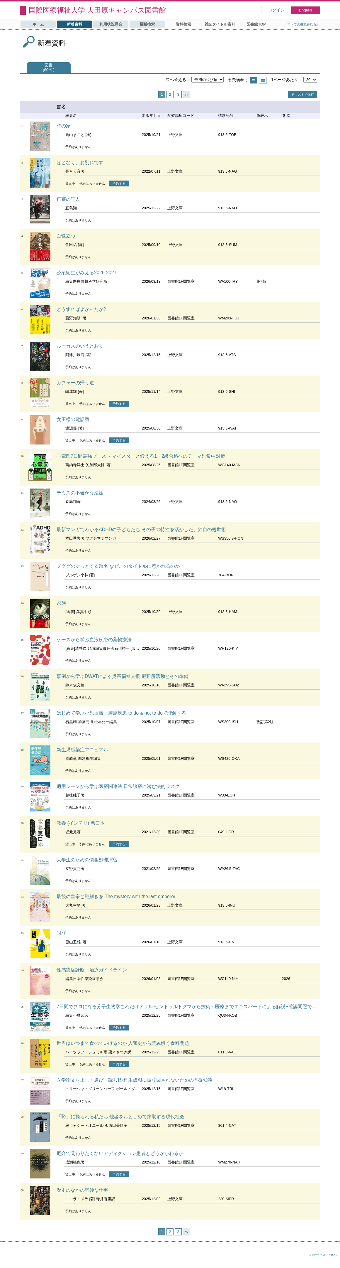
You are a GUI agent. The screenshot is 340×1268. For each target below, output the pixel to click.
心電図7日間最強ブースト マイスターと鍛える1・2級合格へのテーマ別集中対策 (141, 456)
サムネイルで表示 (263, 80)
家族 (61, 602)
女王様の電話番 (73, 419)
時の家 (64, 125)
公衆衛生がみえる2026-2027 (87, 272)
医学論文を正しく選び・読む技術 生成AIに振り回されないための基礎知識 (134, 1079)
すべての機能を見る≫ (303, 24)
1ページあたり (284, 79)
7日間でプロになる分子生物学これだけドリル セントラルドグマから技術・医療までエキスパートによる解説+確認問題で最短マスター (198, 1006)
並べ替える (176, 79)
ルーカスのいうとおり (80, 345)
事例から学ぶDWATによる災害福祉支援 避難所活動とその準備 (122, 676)
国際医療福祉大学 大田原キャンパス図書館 (97, 10)
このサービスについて (322, 1255)
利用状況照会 (110, 24)
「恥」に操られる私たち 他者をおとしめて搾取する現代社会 (120, 1116)
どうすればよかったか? (81, 309)
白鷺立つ (66, 235)
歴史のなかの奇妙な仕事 (82, 1190)
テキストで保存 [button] (302, 94)
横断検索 (147, 24)
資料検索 (183, 24)
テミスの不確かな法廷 (80, 492)
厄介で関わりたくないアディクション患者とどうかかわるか (120, 1153)
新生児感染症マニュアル (82, 749)
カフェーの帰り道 (75, 382)
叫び (61, 933)
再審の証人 (68, 199)
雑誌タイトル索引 (220, 24)
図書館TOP (256, 24)
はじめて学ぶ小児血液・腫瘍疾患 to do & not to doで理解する (121, 712)
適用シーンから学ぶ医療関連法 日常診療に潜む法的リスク (118, 786)
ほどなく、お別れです (80, 162)
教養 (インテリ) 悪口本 (81, 823)
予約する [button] (119, 183)
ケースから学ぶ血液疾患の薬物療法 (94, 639)
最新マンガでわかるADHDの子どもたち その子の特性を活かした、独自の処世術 (141, 529)
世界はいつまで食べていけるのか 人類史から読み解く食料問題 (123, 1043)
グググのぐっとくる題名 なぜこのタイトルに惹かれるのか (118, 566)
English (305, 10)
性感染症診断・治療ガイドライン (92, 969)
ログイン (276, 10)
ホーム (38, 24)
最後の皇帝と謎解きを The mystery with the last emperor (116, 896)
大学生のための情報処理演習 (87, 859)
